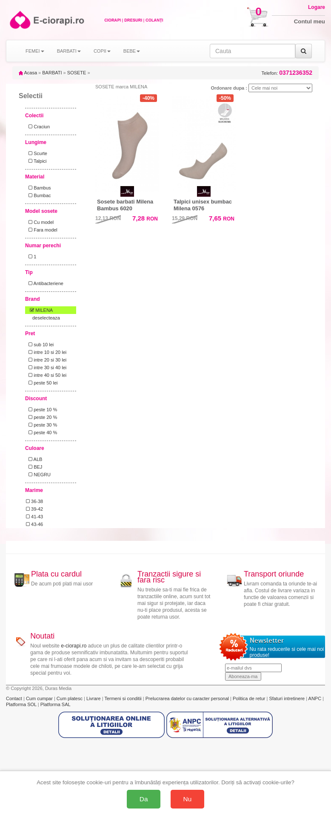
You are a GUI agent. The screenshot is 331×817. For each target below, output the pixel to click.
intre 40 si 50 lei (46, 375)
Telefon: (287, 73)
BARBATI (52, 72)
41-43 (34, 516)
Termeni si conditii (123, 698)
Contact (14, 698)
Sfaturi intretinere (287, 698)
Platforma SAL (55, 704)
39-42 (34, 509)
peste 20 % (41, 417)
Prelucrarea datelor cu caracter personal (188, 698)
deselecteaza (46, 317)
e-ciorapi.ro (73, 646)
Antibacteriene (44, 283)
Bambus (38, 187)
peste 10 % (41, 409)
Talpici (36, 161)
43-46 (34, 524)
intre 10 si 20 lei (46, 352)
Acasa (28, 72)
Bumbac (38, 195)
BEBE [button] (131, 51)
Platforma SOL (21, 704)
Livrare (94, 698)
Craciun (38, 126)
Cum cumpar (40, 698)
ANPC (315, 698)
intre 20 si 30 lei (46, 359)
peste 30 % (41, 424)
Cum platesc (70, 698)
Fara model (41, 229)
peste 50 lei (41, 382)
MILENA (39, 310)
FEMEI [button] (35, 51)
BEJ (34, 466)
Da (144, 799)
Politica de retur (249, 698)
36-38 (34, 501)
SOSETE (76, 72)
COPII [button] (102, 51)
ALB (34, 459)
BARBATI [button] (69, 51)
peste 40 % (41, 432)
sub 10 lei (40, 344)
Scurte (36, 153)
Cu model (40, 222)
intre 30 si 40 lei (46, 367)
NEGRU (38, 474)
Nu (187, 799)
